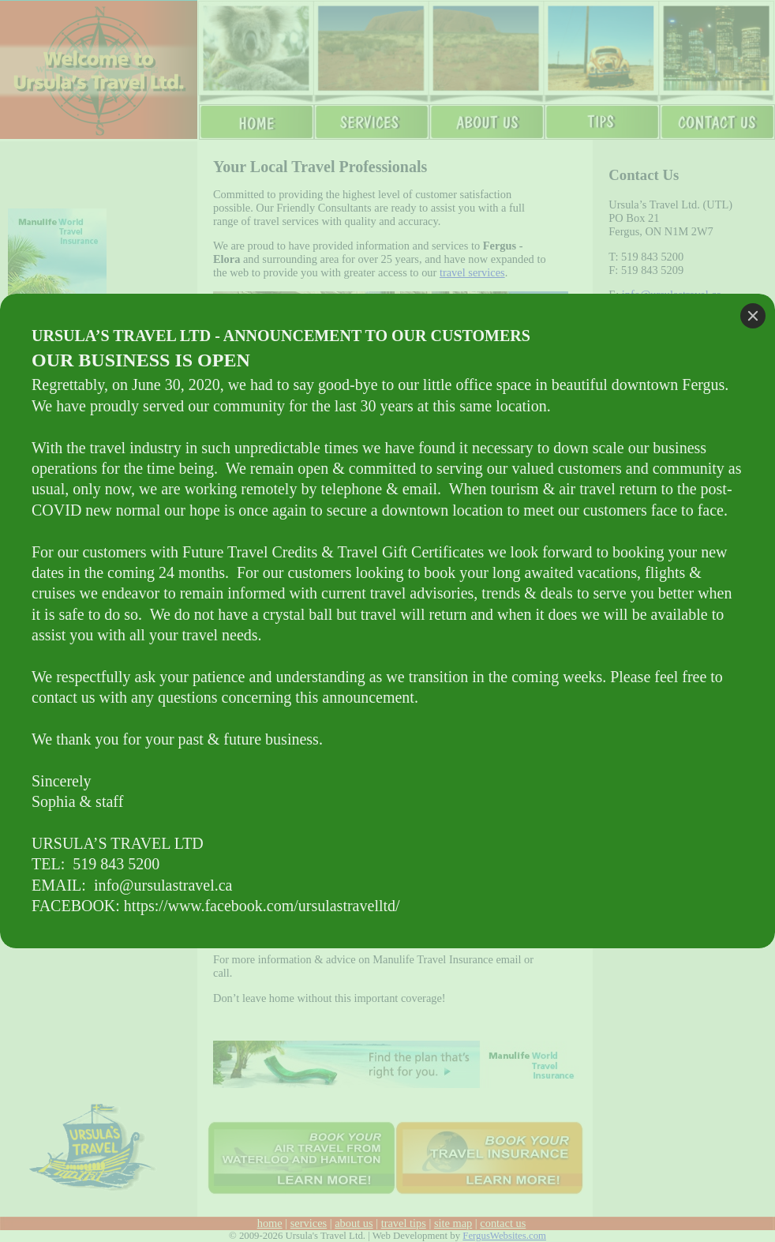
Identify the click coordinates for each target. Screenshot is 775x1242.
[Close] (753, 315)
